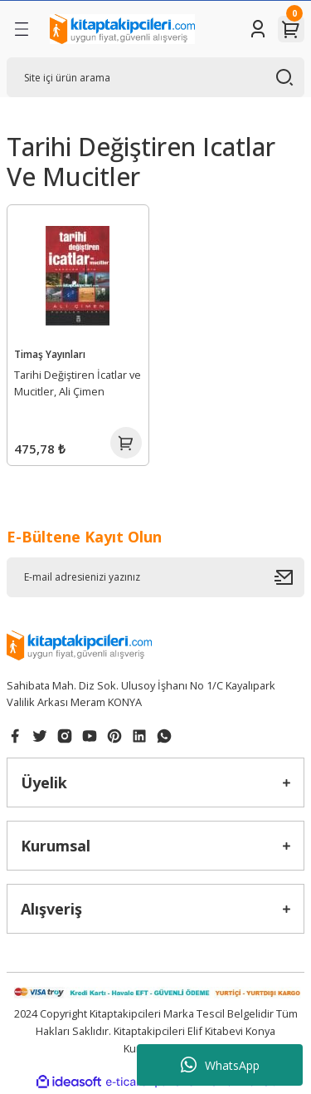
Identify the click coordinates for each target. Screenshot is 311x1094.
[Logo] (122, 29)
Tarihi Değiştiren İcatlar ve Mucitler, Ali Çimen (77, 383)
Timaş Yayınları (49, 354)
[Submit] (289, 577)
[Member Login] (258, 29)
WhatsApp (220, 1065)
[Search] (155, 77)
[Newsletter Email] (155, 577)
